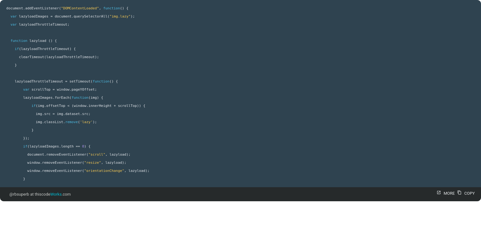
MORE (445, 193)
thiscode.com (53, 194)
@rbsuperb (19, 194)
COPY (465, 193)
